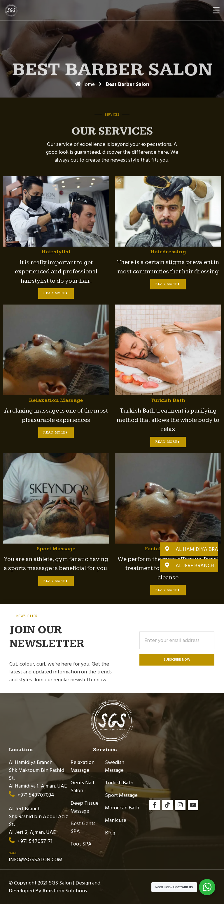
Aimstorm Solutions (64, 890)
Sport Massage (121, 795)
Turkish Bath (119, 782)
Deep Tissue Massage (85, 807)
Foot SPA (81, 844)
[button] (189, 549)
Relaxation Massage (82, 766)
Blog (110, 832)
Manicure (115, 820)
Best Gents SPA (83, 827)
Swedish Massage (114, 766)
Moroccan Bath (122, 807)
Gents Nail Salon (82, 786)
